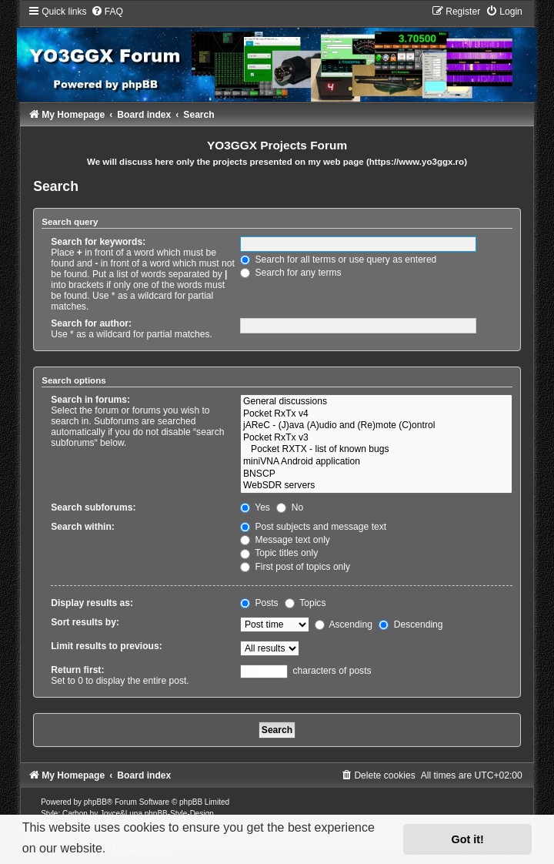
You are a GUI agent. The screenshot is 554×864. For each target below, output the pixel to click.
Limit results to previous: (106, 646)
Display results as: (92, 603)
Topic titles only (279, 553)
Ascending (343, 624)
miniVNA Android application (376, 462)
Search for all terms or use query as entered (338, 259)
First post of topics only (295, 566)
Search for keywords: (98, 241)
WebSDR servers (376, 486)
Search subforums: (93, 507)
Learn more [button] (143, 848)
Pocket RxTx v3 (376, 438)
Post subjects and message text (313, 526)
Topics (305, 603)
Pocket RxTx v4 (376, 414)
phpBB (95, 802)
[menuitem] (107, 11)
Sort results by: (85, 622)
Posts (259, 603)
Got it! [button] (468, 839)
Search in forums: (90, 399)
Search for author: (91, 323)
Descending (410, 624)
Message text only (285, 539)
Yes (255, 507)
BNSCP (376, 474)
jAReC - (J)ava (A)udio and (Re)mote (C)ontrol (376, 426)
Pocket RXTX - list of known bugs (376, 450)
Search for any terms (291, 272)
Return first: (77, 670)
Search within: (83, 526)
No (289, 507)
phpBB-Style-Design (179, 813)
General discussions (376, 402)
